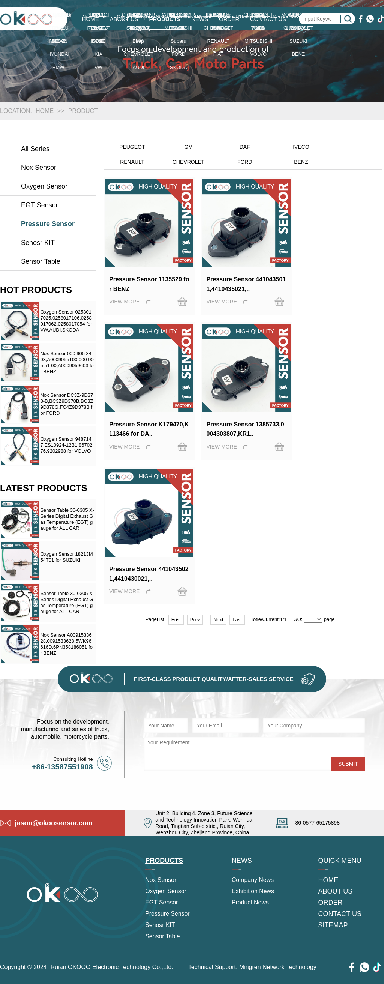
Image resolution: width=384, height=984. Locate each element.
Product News (250, 903)
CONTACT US (268, 19)
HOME (90, 19)
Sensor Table (40, 261)
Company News (253, 880)
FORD (187, 162)
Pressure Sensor (48, 224)
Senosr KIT (38, 242)
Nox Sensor (38, 167)
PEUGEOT (131, 147)
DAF (243, 147)
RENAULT (354, 147)
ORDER (229, 19)
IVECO (298, 147)
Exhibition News (253, 891)
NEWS (199, 19)
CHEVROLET (132, 162)
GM (187, 147)
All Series (35, 149)
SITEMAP (333, 925)
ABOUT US (124, 19)
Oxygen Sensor (44, 186)
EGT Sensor (39, 205)
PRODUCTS (165, 19)
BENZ (243, 162)
